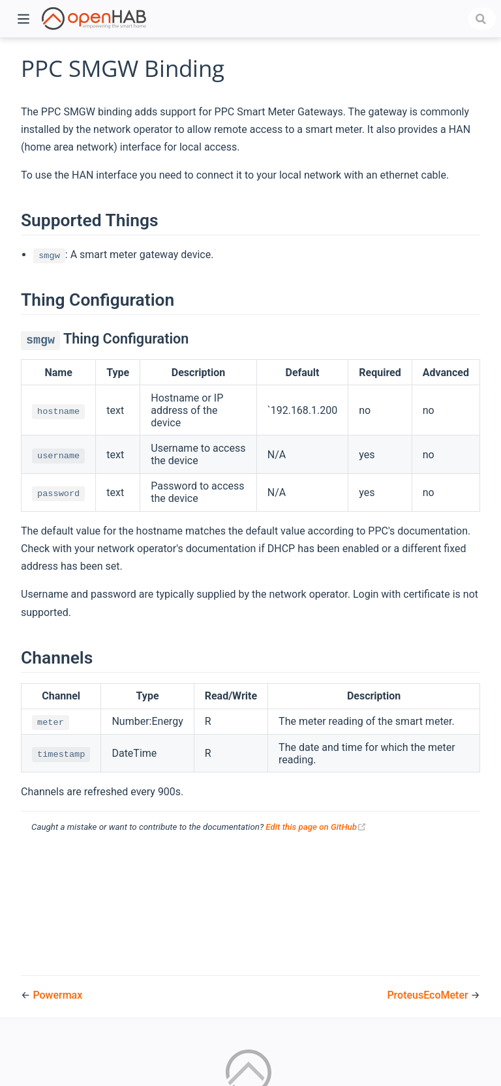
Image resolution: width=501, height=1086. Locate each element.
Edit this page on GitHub (316, 827)
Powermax (57, 995)
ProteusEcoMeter (428, 995)
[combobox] (482, 19)
